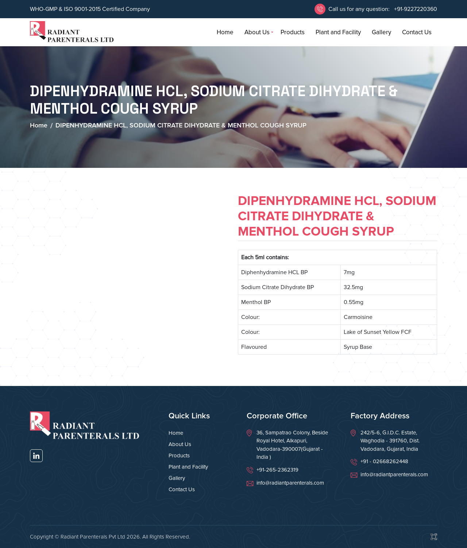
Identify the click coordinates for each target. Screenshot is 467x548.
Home (225, 32)
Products (293, 32)
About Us (180, 444)
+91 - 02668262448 (384, 461)
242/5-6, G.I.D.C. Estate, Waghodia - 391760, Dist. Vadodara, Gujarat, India (390, 440)
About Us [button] (257, 32)
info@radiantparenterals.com (290, 483)
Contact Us (417, 32)
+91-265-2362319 (277, 469)
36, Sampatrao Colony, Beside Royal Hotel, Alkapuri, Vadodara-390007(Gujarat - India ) (292, 445)
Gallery (381, 32)
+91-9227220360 (415, 9)
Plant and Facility (338, 32)
